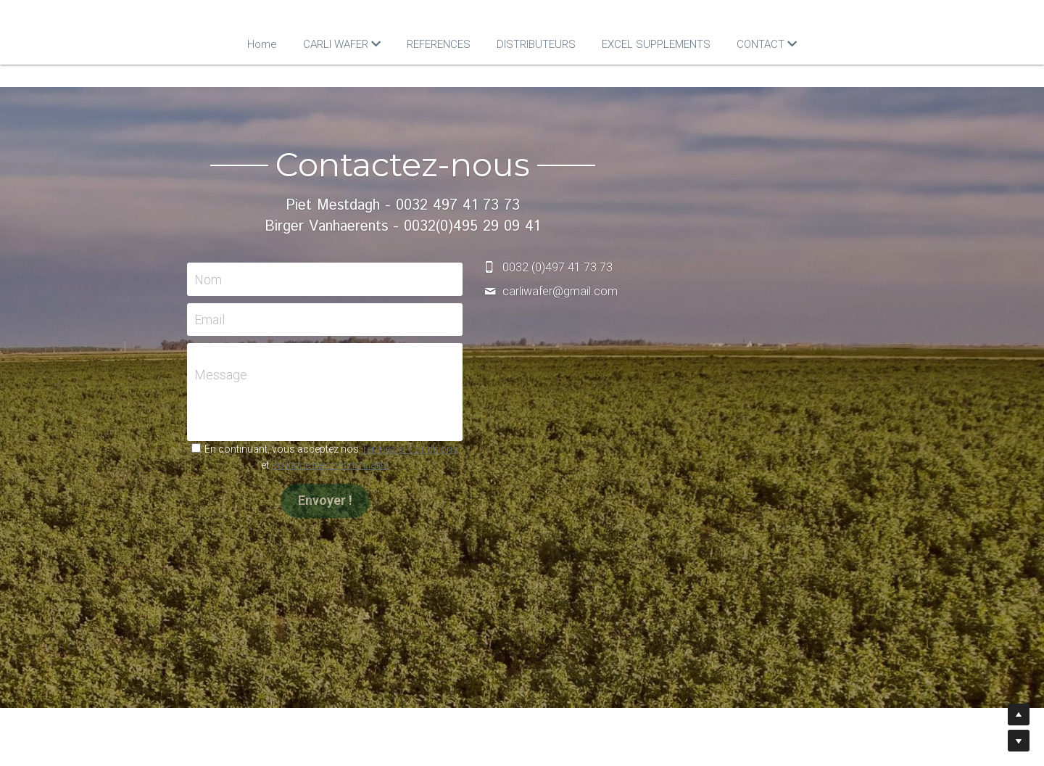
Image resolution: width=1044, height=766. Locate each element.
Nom (327, 279)
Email (329, 319)
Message (340, 374)
